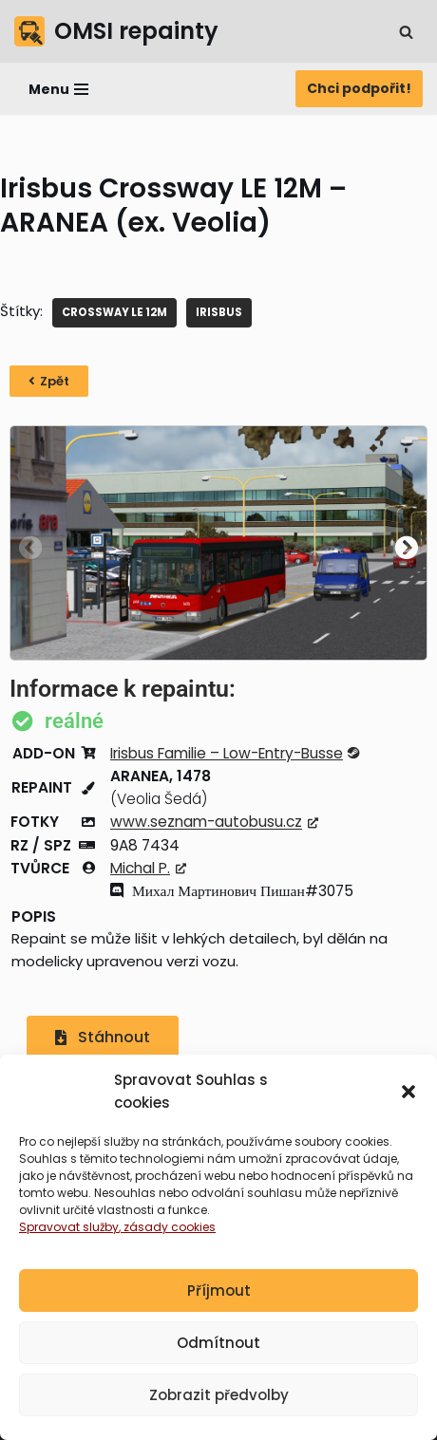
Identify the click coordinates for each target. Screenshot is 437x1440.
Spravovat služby (69, 1228)
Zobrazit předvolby (219, 1396)
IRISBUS (219, 312)
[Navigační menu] (58, 89)
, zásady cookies (167, 1228)
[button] (408, 1092)
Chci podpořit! (359, 88)
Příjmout (219, 1291)
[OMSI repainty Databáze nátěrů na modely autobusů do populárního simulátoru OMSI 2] (116, 31)
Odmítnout (218, 1344)
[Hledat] (406, 32)
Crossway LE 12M (114, 312)
